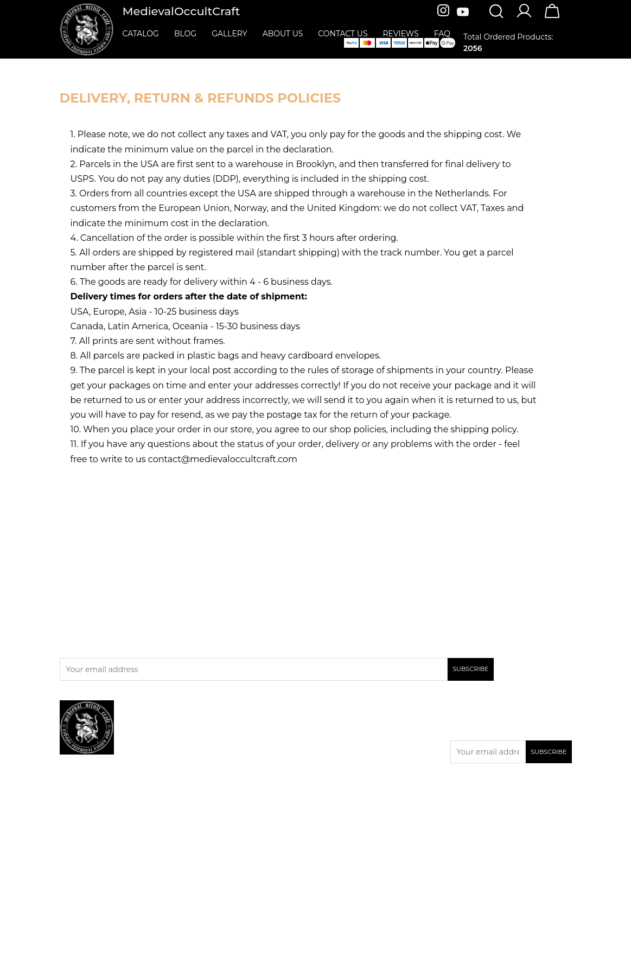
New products (221, 739)
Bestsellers (214, 753)
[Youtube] (463, 12)
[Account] (524, 17)
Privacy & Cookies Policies (368, 750)
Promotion (214, 725)
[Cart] (552, 18)
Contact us (340, 764)
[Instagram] (444, 12)
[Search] (496, 12)
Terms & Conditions (356, 778)
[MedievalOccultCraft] (87, 29)
